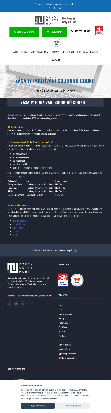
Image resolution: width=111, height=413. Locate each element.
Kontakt (55, 60)
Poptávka (82, 52)
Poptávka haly (54, 31)
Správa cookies (65, 344)
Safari (15, 234)
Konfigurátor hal (24, 31)
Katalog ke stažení (67, 353)
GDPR (61, 340)
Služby (56, 52)
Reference (68, 52)
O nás (24, 52)
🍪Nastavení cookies (68, 358)
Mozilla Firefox (19, 227)
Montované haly (40, 52)
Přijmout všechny (38, 406)
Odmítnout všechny (73, 406)
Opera (15, 231)
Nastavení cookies (53, 398)
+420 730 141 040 (80, 31)
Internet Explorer (20, 220)
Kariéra (94, 52)
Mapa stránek (64, 349)
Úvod (15, 52)
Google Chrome (19, 224)
